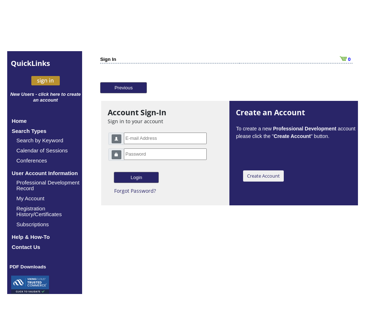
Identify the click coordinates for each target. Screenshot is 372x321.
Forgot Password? (135, 190)
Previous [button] (124, 87)
